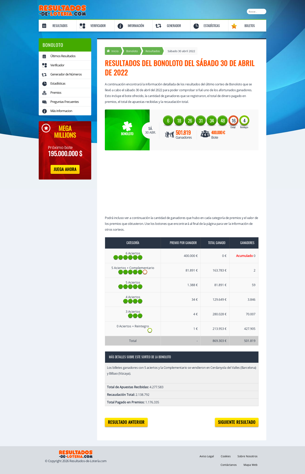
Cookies (226, 456)
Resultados (60, 26)
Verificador (98, 26)
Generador (174, 26)
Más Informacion (61, 111)
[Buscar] (256, 11)
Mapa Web (251, 465)
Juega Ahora (65, 169)
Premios (55, 92)
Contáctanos (229, 465)
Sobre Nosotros (248, 456)
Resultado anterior (126, 422)
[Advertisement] (178, 183)
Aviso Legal (207, 456)
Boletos (250, 26)
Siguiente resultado (236, 422)
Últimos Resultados (62, 56)
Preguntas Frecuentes (64, 102)
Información (136, 26)
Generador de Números (66, 74)
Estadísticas (212, 26)
